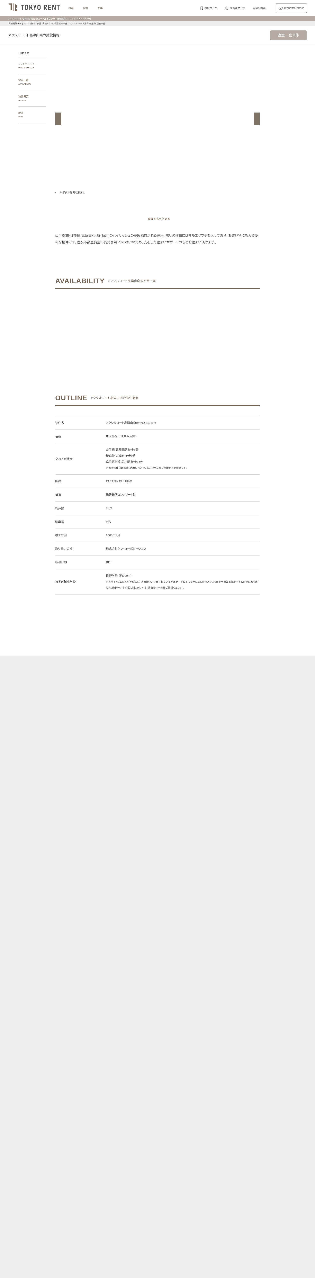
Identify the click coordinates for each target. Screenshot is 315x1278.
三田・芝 (164, 1116)
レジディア (208, 1191)
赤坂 (143, 1116)
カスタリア (223, 1191)
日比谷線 (136, 1153)
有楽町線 (171, 1153)
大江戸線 (249, 1153)
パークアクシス (150, 1191)
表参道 (197, 1116)
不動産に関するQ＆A (159, 1243)
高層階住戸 (219, 1214)
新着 (193, 1219)
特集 (100, 8)
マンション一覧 (113, 1243)
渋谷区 (120, 1139)
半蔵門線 (184, 1153)
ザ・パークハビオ (171, 1191)
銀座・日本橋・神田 (119, 1125)
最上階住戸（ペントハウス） (124, 1219)
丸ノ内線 (123, 1153)
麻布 (121, 1116)
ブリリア (252, 1196)
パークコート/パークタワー (181, 1196)
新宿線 (237, 1153)
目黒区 (162, 1139)
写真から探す (111, 1102)
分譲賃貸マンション (158, 1214)
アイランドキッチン (192, 1224)
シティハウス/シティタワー (147, 1196)
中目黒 (227, 1116)
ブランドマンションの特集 (119, 1186)
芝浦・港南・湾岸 (219, 1121)
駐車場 (202, 1219)
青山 (135, 1116)
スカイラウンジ (117, 1224)
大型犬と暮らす (172, 1219)
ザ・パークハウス (209, 1196)
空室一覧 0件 (288, 35)
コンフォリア (191, 1191)
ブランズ (227, 1196)
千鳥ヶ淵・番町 (147, 1121)
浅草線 (217, 1153)
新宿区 (142, 1139)
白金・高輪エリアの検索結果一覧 (53, 23)
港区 (111, 1139)
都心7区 (160, 1172)
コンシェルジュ (217, 1219)
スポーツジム (236, 1219)
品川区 (172, 1139)
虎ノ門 (152, 1116)
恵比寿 (207, 1116)
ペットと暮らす (152, 1219)
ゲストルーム (156, 1224)
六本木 (112, 1116)
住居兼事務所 (146, 1229)
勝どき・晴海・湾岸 (242, 1121)
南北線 (195, 1153)
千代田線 (159, 1153)
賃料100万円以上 (135, 1214)
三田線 (227, 1153)
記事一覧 (109, 1172)
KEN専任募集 (115, 1214)
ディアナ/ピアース (119, 1200)
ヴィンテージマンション (122, 1229)
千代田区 (131, 1139)
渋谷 (188, 1116)
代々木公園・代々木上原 (122, 1121)
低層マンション (237, 1224)
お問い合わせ (122, 1268)
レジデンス (126, 1172)
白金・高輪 (177, 1116)
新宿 (186, 1121)
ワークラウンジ (137, 1224)
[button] (58, 119)
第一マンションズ (118, 1196)
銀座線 (112, 1153)
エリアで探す (29, 23)
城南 (203, 1121)
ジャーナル (144, 1172)
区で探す (109, 1134)
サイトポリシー (101, 1268)
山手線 (112, 1158)
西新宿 (195, 1121)
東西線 (147, 1153)
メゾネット (172, 1224)
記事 (85, 8)
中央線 (122, 1158)
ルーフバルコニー (216, 1224)
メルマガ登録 (134, 1243)
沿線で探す (110, 1148)
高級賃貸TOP (15, 23)
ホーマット (238, 1191)
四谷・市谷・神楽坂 (170, 1121)
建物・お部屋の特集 (115, 1209)
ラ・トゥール (131, 1191)
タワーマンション (182, 1214)
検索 (71, 8)
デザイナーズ (202, 1214)
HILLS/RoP (114, 1191)
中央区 (152, 1139)
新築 (186, 1219)
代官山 (217, 1116)
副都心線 (206, 1153)
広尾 (128, 1116)
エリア (174, 1172)
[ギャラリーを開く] (157, 219)
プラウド (240, 1196)
